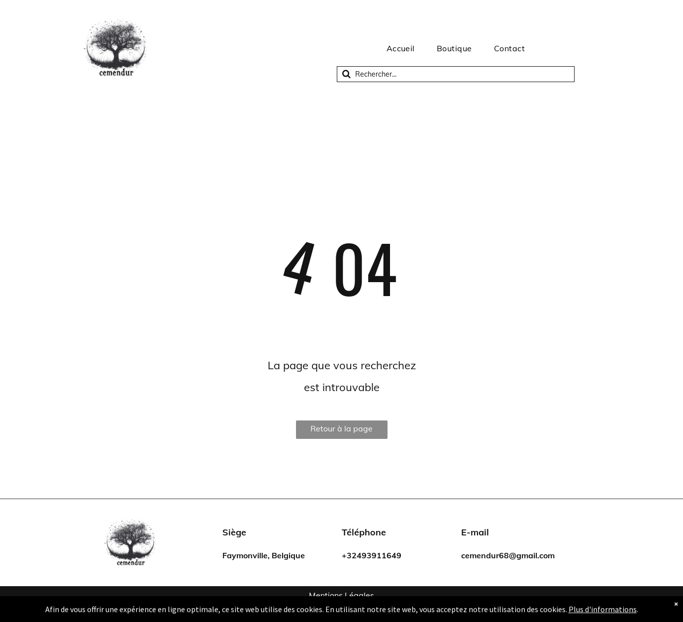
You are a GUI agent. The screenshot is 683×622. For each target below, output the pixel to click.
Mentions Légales (341, 595)
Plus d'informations (603, 613)
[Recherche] (456, 74)
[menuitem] (401, 48)
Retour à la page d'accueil (341, 431)
